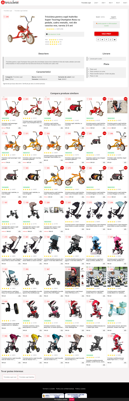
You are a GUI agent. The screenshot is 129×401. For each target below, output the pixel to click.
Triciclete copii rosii (10, 377)
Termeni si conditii (49, 389)
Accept (72, 399)
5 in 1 (118, 3)
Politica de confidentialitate (65, 389)
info (19, 128)
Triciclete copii (86, 3)
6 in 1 (125, 3)
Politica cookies (80, 389)
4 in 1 (111, 3)
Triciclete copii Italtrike (21, 11)
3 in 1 (103, 3)
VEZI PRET (106, 33)
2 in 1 (96, 3)
